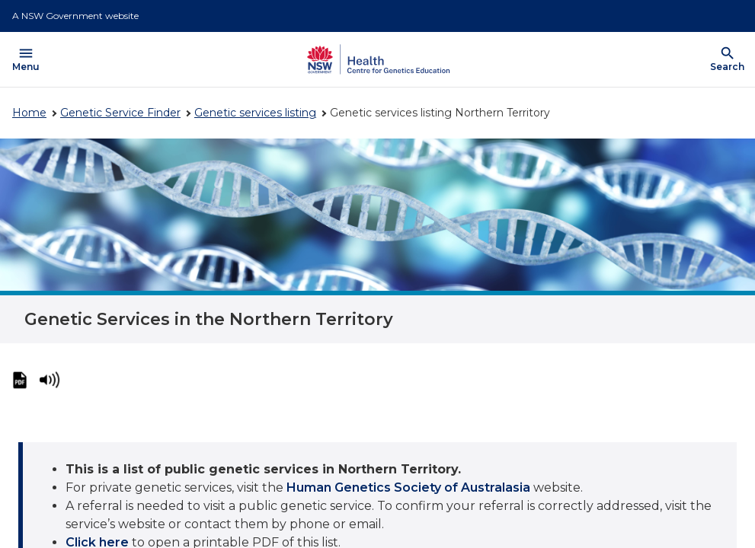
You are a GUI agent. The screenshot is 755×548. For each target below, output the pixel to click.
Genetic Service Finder (120, 112)
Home (29, 112)
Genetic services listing (255, 112)
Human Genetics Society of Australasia (408, 487)
